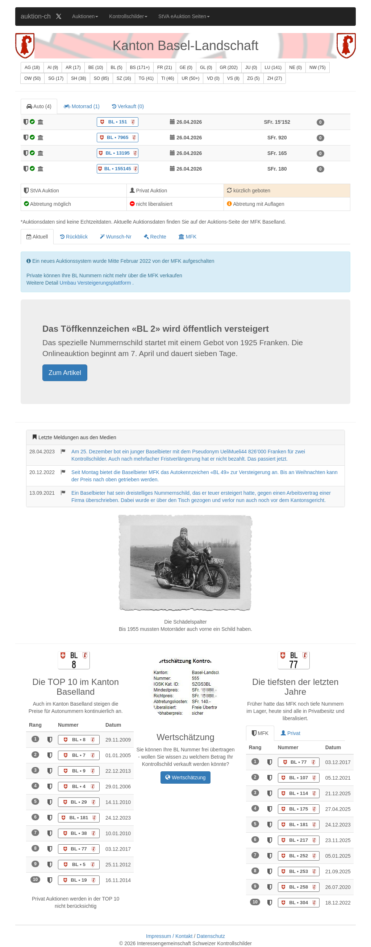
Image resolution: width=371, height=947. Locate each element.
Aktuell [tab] (37, 237)
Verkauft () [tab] (128, 106)
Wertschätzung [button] (185, 777)
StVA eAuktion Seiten (184, 16)
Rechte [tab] (155, 237)
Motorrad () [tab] (82, 106)
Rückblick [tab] (74, 237)
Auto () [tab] (38, 106)
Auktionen (85, 16)
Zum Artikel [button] (65, 372)
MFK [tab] (187, 237)
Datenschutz (211, 936)
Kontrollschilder (128, 16)
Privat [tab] (290, 733)
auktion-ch (36, 16)
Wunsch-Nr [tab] (116, 237)
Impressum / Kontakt (170, 936)
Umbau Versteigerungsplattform (96, 283)
